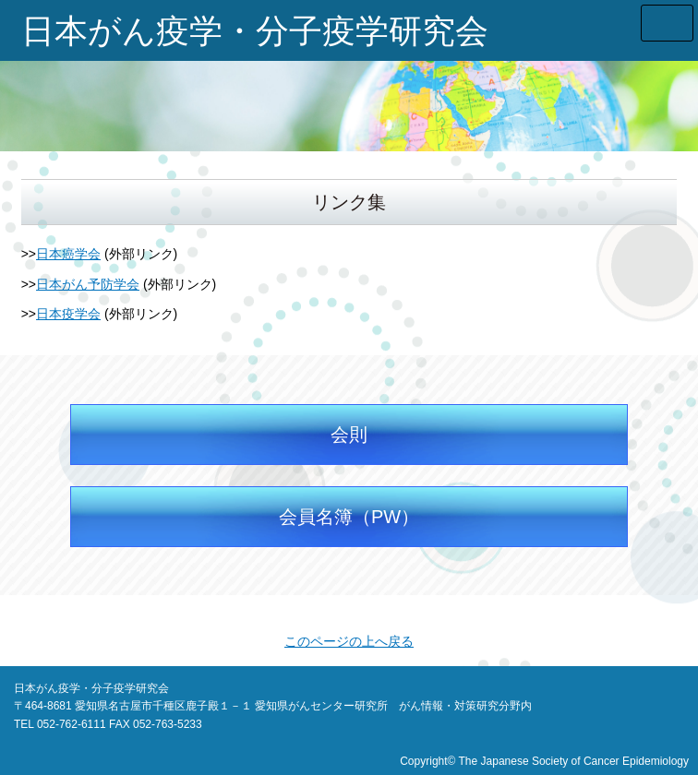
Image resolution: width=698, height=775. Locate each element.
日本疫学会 (68, 313)
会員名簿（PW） (349, 517)
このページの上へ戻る (349, 641)
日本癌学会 (68, 253)
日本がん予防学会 (87, 284)
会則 (349, 434)
